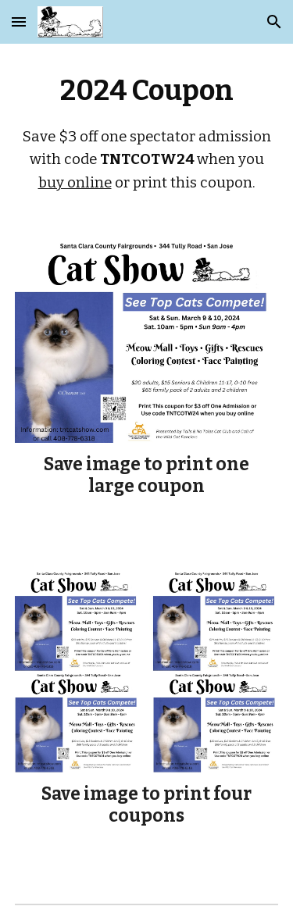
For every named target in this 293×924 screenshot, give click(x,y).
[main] (147, 132)
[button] (19, 21)
